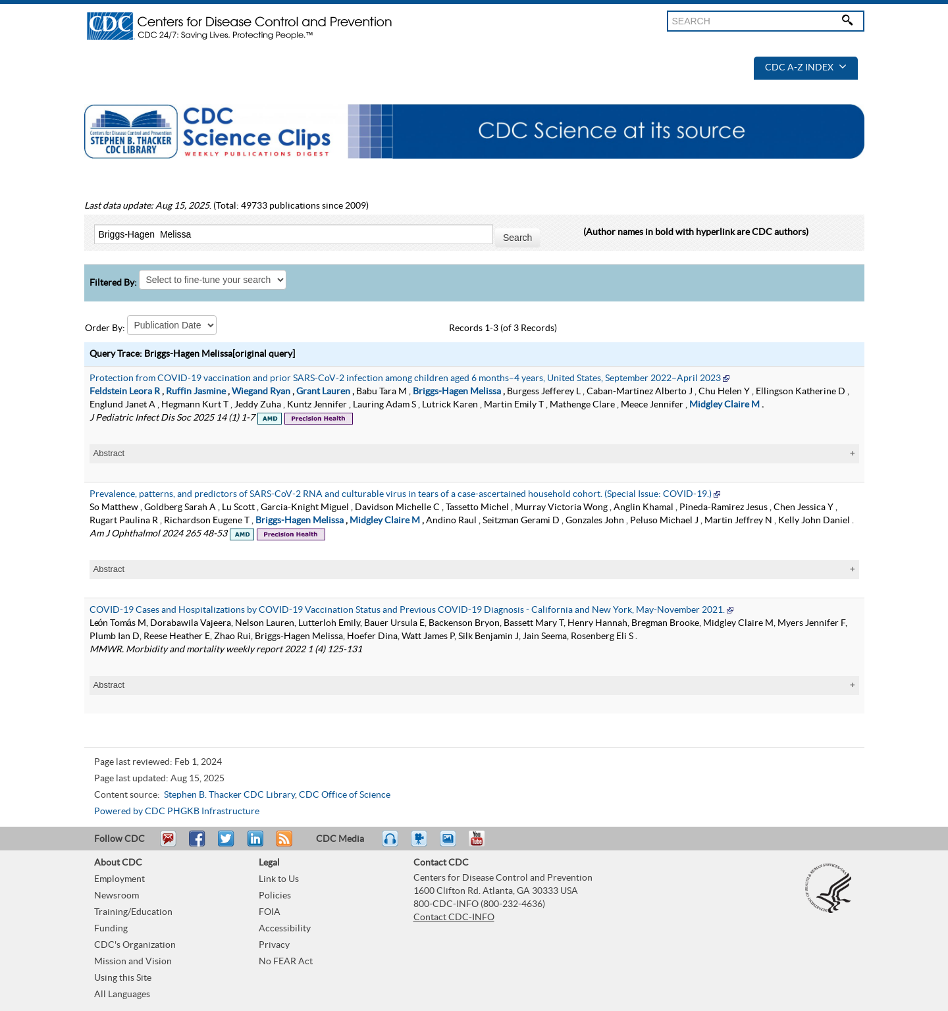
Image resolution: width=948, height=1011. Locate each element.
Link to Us (279, 879)
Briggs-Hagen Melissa (457, 391)
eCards (450, 844)
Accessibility (285, 928)
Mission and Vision (133, 961)
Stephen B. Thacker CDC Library (229, 795)
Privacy (274, 945)
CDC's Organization (135, 945)
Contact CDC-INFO (453, 917)
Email (168, 844)
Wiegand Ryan (261, 391)
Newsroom (116, 895)
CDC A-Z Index (806, 67)
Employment (119, 879)
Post (253, 844)
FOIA (269, 912)
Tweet (227, 844)
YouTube (483, 844)
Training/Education (133, 912)
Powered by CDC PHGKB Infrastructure (176, 811)
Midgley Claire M (724, 404)
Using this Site (122, 978)
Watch (421, 844)
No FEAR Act (286, 961)
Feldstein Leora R (125, 391)
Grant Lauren (323, 391)
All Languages (122, 994)
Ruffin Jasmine (196, 391)
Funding (111, 928)
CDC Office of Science (344, 795)
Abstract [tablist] (109, 453)
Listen (391, 844)
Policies (275, 895)
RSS (283, 844)
